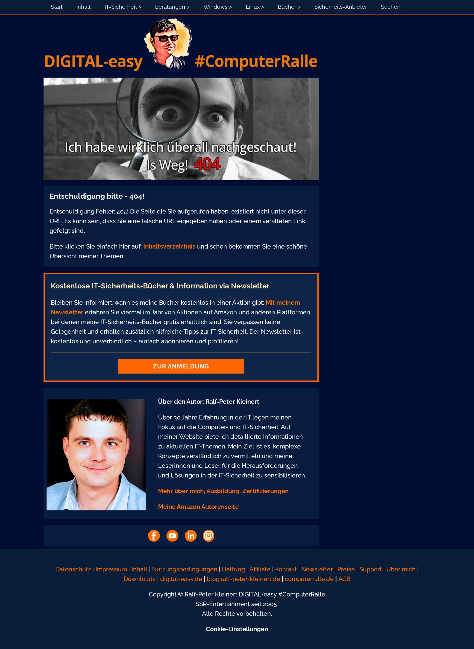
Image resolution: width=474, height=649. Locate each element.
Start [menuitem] (57, 7)
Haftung (233, 569)
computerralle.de (309, 579)
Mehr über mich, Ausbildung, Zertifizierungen (223, 491)
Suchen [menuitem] (391, 7)
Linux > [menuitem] (255, 7)
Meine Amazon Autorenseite (198, 506)
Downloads (140, 579)
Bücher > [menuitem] (289, 7)
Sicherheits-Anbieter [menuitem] (340, 7)
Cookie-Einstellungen (237, 629)
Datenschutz (73, 569)
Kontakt (286, 569)
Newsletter (317, 569)
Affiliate (260, 569)
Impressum (111, 569)
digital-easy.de (181, 579)
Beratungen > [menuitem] (172, 7)
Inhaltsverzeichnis (169, 246)
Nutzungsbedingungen (184, 569)
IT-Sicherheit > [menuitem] (123, 7)
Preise (346, 569)
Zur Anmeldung (181, 366)
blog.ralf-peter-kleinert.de (243, 579)
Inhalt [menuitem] (83, 7)
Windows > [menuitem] (217, 7)
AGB (344, 579)
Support (371, 569)
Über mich (401, 569)
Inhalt (139, 569)
